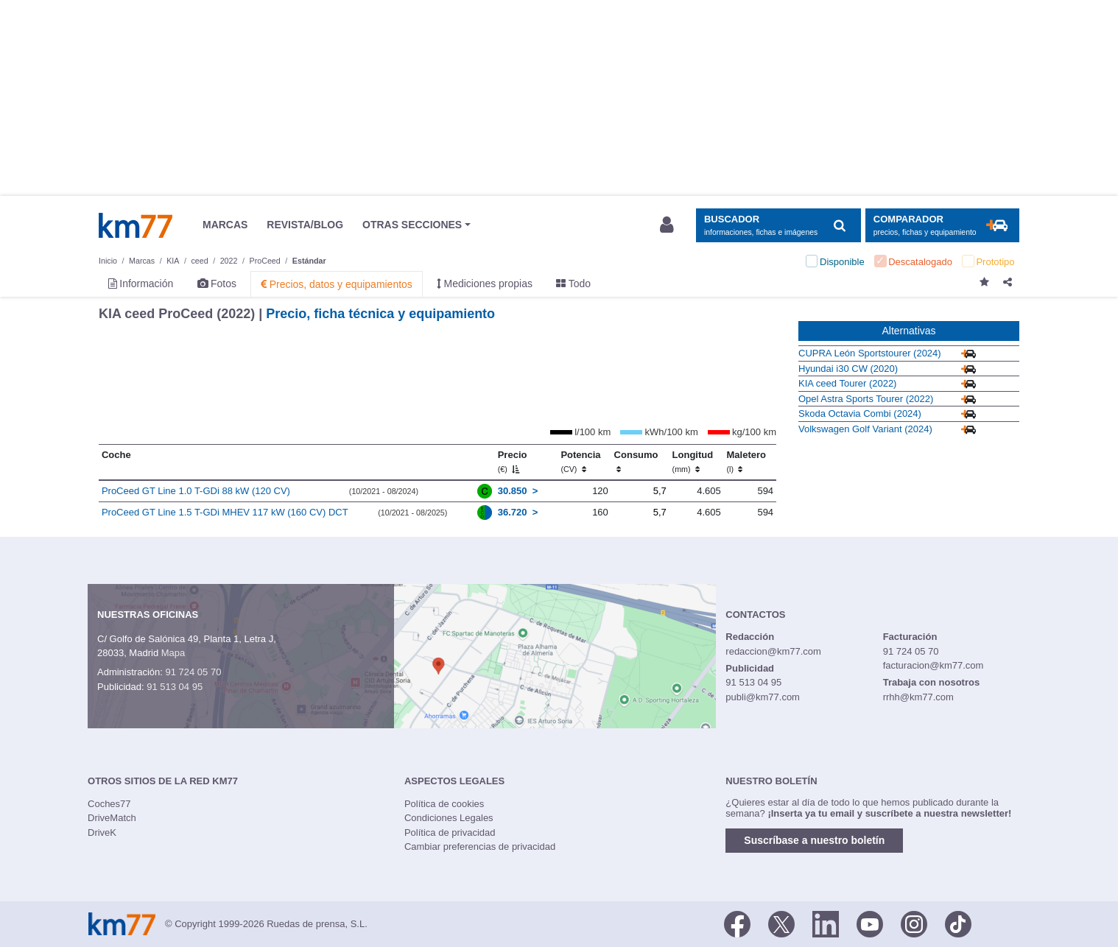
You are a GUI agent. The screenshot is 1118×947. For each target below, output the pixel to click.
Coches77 (109, 803)
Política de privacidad (450, 832)
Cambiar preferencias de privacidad (479, 846)
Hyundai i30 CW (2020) (848, 368)
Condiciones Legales (448, 817)
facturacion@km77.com (933, 665)
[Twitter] (781, 923)
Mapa (173, 652)
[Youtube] (870, 923)
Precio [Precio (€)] (512, 461)
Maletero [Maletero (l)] (745, 461)
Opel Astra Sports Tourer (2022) (865, 398)
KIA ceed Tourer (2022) (847, 383)
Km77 (135, 225)
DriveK (102, 832)
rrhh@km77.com (918, 697)
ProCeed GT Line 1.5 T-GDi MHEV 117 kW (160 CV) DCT (225, 512)
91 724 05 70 (193, 671)
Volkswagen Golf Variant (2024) (865, 428)
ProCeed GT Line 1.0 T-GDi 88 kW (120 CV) (196, 490)
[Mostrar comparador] (942, 225)
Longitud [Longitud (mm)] (693, 461)
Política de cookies (444, 803)
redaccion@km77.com (773, 651)
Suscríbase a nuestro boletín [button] (814, 840)
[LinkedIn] (825, 923)
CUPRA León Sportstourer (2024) (869, 353)
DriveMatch (112, 817)
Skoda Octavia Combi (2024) (859, 413)
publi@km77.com (762, 697)
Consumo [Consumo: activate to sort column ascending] (636, 461)
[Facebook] (737, 923)
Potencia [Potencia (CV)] (580, 461)
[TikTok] (958, 923)
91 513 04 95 (175, 686)
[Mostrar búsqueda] (778, 225)
